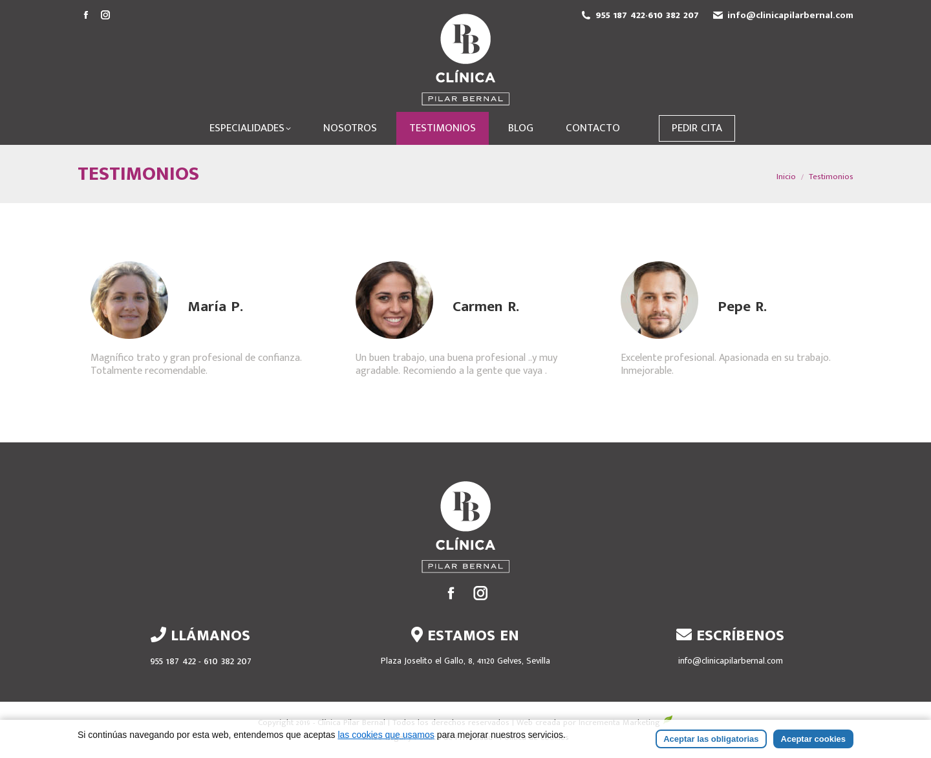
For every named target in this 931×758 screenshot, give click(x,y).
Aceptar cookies (813, 741)
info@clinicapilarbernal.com (790, 15)
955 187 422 (620, 15)
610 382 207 (673, 15)
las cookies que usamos (385, 736)
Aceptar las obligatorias (710, 741)
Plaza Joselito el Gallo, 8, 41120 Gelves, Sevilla (465, 660)
